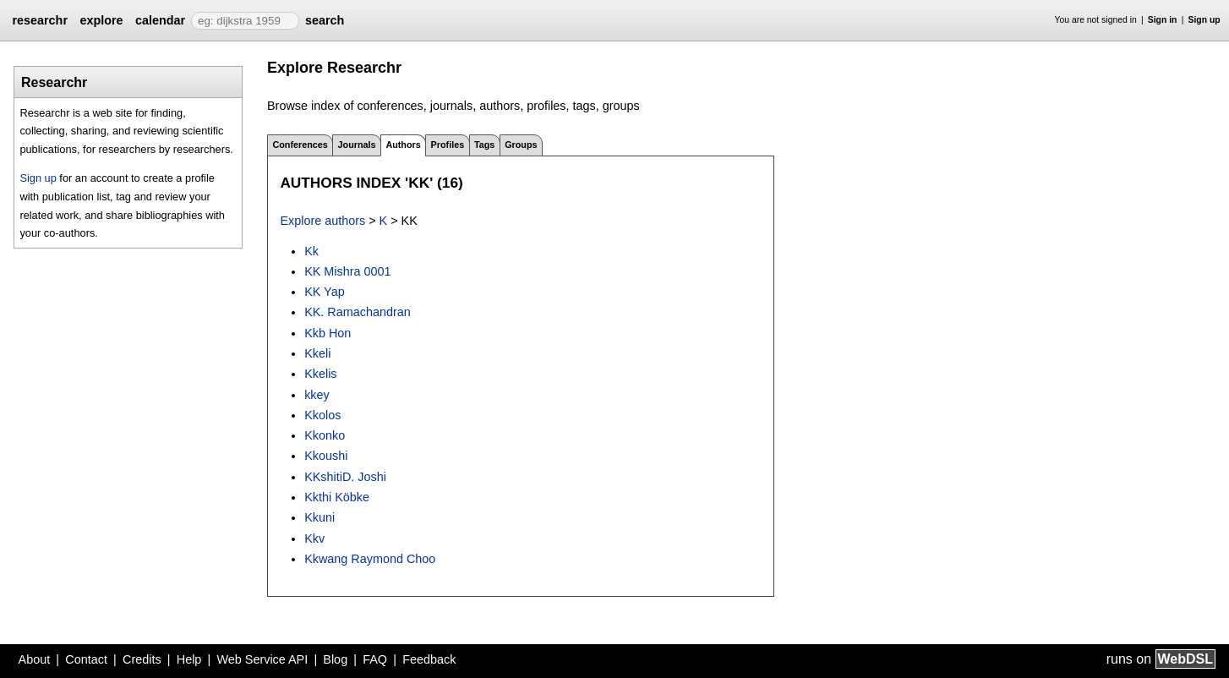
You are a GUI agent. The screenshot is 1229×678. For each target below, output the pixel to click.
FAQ (375, 659)
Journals (357, 144)
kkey (317, 395)
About (35, 659)
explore (101, 20)
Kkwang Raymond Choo (369, 559)
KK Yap (324, 291)
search (324, 20)
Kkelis (320, 373)
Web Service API (262, 659)
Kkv (314, 538)
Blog (335, 659)
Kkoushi (325, 455)
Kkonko (324, 435)
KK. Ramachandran (357, 312)
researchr (40, 20)
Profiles (448, 144)
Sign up (1204, 20)
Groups (521, 144)
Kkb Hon (327, 333)
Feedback (429, 659)
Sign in (1162, 20)
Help (189, 659)
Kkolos (322, 415)
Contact (86, 659)
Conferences (299, 144)
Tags (484, 144)
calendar (160, 20)
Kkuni (319, 517)
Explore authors (322, 220)
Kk (311, 251)
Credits (142, 659)
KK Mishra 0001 (347, 271)
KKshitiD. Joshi (345, 477)
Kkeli (317, 353)
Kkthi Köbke (336, 497)
